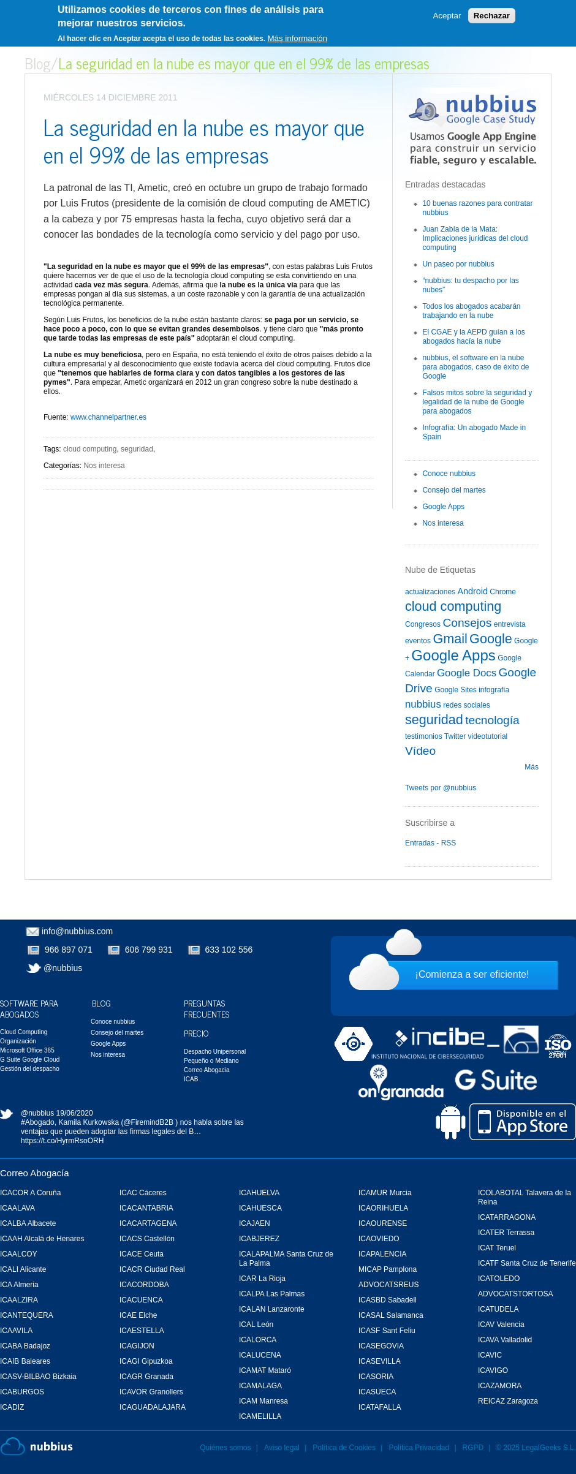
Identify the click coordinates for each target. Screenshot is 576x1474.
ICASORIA (375, 1376)
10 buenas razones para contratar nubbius (477, 208)
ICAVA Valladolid (505, 1340)
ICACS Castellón (147, 1238)
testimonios (423, 736)
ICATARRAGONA (507, 1217)
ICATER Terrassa (506, 1232)
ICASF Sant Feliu (386, 1330)
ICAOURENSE (382, 1223)
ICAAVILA (16, 1330)
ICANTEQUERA (26, 1315)
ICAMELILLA (260, 1416)
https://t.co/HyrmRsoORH (62, 1140)
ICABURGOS (22, 1392)
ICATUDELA (498, 1309)
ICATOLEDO (499, 1278)
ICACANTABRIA (146, 1208)
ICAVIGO (493, 1370)
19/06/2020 (74, 1113)
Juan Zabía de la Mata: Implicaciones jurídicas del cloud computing (475, 238)
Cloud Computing (23, 1032)
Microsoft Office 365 (27, 1050)
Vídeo (420, 750)
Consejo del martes (453, 490)
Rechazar (492, 15)
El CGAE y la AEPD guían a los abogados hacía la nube (473, 337)
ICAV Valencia (501, 1324)
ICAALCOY (18, 1254)
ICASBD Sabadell (387, 1300)
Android (472, 591)
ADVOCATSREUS (388, 1284)
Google (490, 638)
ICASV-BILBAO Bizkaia (38, 1376)
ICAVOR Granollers (151, 1392)
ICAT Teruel (497, 1248)
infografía (494, 690)
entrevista (510, 624)
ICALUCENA (260, 1355)
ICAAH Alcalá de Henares (42, 1238)
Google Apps (443, 506)
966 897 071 (69, 949)
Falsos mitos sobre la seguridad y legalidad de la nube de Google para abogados (477, 401)
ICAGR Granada (146, 1376)
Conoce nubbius (449, 473)
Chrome (503, 592)
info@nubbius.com (77, 931)
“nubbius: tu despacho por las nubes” (470, 285)
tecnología (492, 720)
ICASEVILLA (379, 1361)
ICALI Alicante (23, 1269)
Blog (38, 63)
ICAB (191, 1079)
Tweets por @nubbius (440, 788)
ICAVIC (490, 1355)
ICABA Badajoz (25, 1346)
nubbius (423, 704)
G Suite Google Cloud (29, 1059)
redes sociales (466, 705)
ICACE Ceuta (141, 1254)
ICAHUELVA (259, 1193)
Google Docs (466, 673)
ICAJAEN (254, 1223)
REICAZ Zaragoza (508, 1401)
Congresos (423, 624)
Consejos (466, 622)
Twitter (455, 736)
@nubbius (63, 968)
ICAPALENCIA (382, 1254)
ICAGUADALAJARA (152, 1407)
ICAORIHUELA (383, 1208)
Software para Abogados (29, 1008)
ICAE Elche (138, 1315)
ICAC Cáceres (143, 1193)
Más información (297, 38)
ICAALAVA (17, 1208)
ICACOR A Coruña (30, 1193)
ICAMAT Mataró (265, 1370)
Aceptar (447, 15)
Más (532, 767)
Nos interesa (103, 465)
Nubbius (36, 1446)
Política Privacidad (419, 1447)
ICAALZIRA (19, 1300)
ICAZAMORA (499, 1385)
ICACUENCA (141, 1300)
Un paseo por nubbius (458, 264)
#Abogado (38, 1122)
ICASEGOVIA (381, 1346)
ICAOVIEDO (379, 1238)
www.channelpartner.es (108, 417)
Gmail (450, 638)
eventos (418, 641)
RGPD (473, 1447)
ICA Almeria (19, 1284)
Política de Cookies (344, 1447)
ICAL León (256, 1324)
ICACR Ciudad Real (152, 1269)
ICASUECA (377, 1392)
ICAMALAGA (260, 1385)
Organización (18, 1041)
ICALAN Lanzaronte (272, 1309)
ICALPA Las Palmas (272, 1294)
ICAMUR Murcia (385, 1193)
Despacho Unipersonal (215, 1051)
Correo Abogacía (34, 1173)
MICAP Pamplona (387, 1269)
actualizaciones (430, 592)
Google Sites (455, 690)
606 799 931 (149, 949)
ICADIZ (12, 1407)
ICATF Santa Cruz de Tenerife (527, 1263)
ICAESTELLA (141, 1330)
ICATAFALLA (379, 1407)
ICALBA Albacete (28, 1223)
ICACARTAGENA (148, 1223)
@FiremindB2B (148, 1122)
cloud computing (89, 449)
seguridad (137, 449)
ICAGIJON (136, 1346)
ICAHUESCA (260, 1208)
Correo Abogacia (207, 1070)
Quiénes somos (225, 1447)
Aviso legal (282, 1447)
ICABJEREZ (259, 1238)
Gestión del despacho (29, 1068)
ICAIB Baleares (25, 1361)
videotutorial (488, 736)
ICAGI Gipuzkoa (146, 1361)
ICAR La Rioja (262, 1278)
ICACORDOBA (144, 1284)
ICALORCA (257, 1340)
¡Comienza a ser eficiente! (472, 974)
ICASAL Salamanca (390, 1315)
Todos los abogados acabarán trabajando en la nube (471, 311)
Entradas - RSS (430, 843)
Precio (196, 1033)
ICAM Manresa (263, 1401)
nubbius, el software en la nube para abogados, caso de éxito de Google (475, 366)
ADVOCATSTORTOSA (515, 1294)
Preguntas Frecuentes (206, 1008)
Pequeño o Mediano (211, 1060)
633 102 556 (229, 949)
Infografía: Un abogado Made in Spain (474, 432)
